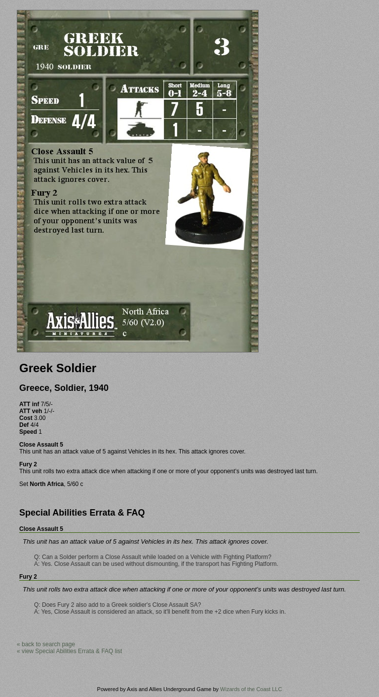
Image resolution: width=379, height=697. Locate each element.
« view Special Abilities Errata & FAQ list (69, 651)
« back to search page (46, 644)
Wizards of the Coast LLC (251, 689)
